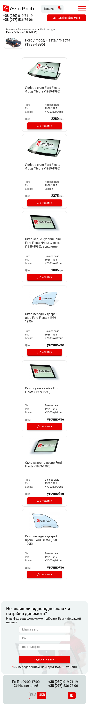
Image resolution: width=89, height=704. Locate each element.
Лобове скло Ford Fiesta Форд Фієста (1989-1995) (42, 89)
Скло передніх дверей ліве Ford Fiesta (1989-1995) (41, 317)
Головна (10, 29)
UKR (42, 695)
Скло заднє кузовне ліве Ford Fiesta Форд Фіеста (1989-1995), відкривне (43, 242)
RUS (33, 695)
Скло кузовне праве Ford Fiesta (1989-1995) (43, 464)
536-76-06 (18, 20)
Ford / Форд (46, 29)
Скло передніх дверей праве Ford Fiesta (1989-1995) (42, 540)
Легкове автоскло (27, 29)
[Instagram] (72, 695)
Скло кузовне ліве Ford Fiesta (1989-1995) (42, 390)
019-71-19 (18, 16)
